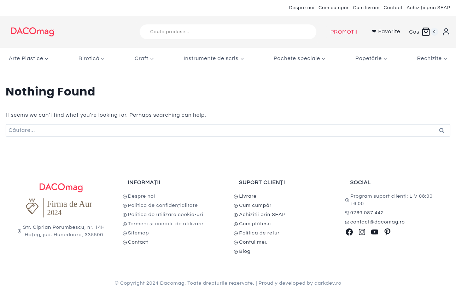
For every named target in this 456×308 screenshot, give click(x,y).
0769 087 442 (367, 212)
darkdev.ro (328, 283)
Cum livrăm (366, 7)
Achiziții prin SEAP (428, 7)
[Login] (446, 31)
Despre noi (302, 7)
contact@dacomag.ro (377, 222)
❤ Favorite (386, 31)
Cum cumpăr (333, 7)
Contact (393, 7)
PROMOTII (344, 32)
